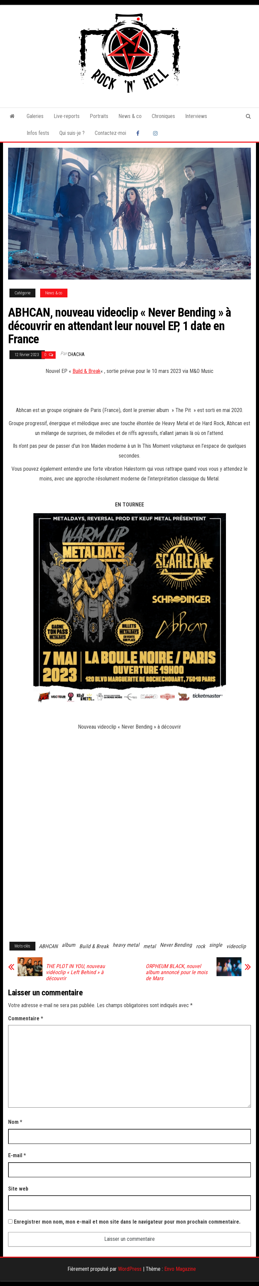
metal (149, 946)
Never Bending (176, 945)
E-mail (17, 1155)
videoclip (236, 946)
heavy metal (126, 945)
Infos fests (38, 133)
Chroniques (163, 116)
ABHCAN (48, 946)
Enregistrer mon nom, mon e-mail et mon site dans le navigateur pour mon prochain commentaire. (127, 1222)
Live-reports (67, 116)
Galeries (35, 116)
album (68, 945)
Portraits (99, 116)
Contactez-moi (110, 133)
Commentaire (25, 1018)
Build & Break (86, 371)
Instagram (156, 133)
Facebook (139, 133)
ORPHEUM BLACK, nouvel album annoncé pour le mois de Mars (176, 972)
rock (200, 946)
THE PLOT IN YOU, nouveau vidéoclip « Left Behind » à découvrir (75, 972)
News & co (130, 116)
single (215, 945)
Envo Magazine (180, 1269)
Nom (15, 1122)
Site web (18, 1189)
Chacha (76, 354)
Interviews (196, 116)
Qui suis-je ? (72, 133)
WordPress (130, 1269)
